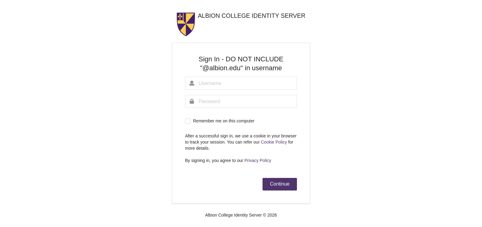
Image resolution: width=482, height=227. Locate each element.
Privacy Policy (257, 160)
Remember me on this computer (224, 120)
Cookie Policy (274, 142)
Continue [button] (280, 184)
